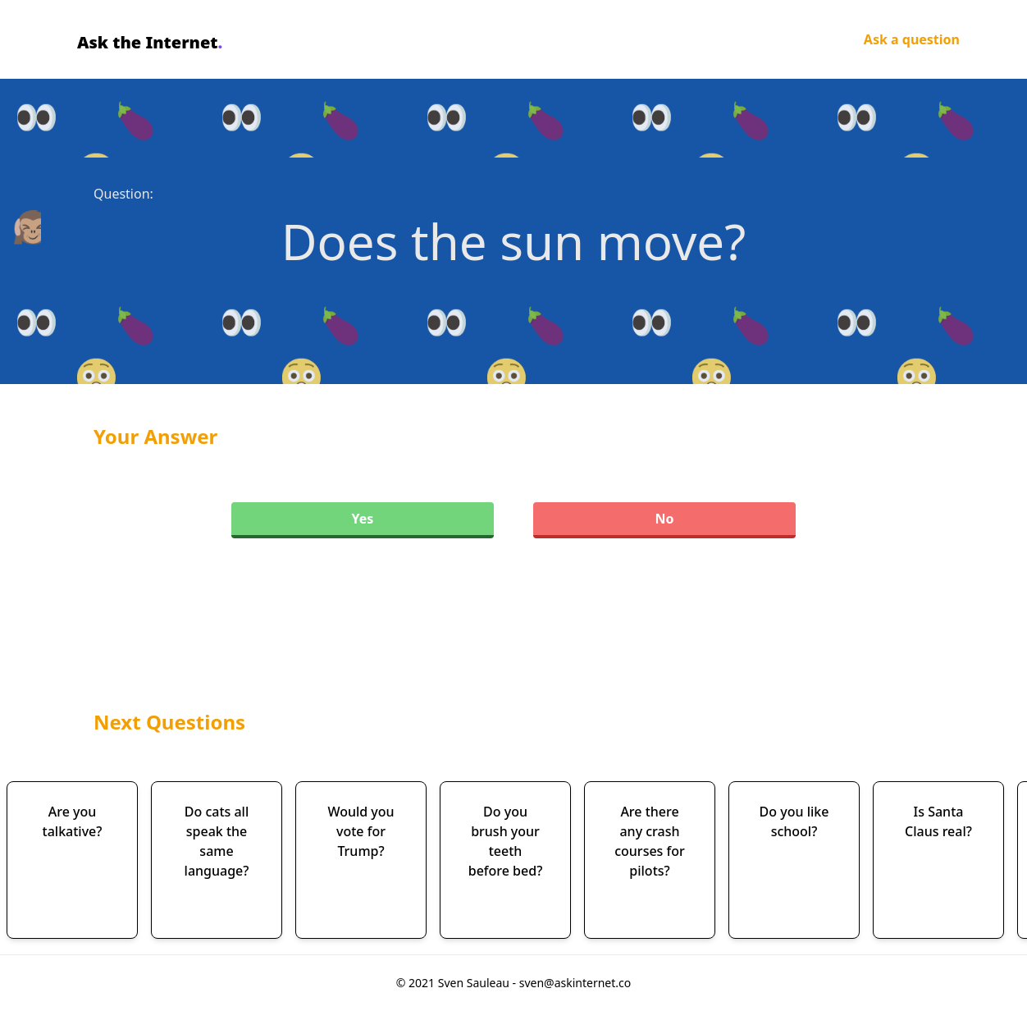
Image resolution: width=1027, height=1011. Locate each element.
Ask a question (912, 39)
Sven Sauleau (475, 982)
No (664, 519)
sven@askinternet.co (575, 982)
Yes (363, 519)
